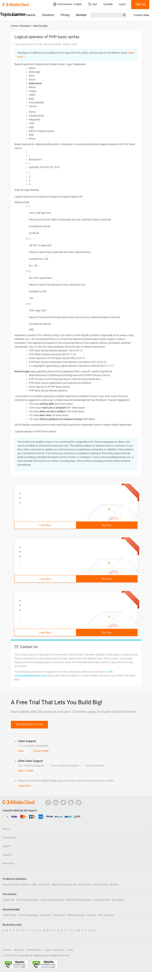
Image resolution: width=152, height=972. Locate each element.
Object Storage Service (64, 884)
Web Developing (76, 915)
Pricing (65, 15)
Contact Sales (141, 15)
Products (29, 15)
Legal (47, 949)
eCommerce (85, 884)
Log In (122, 4)
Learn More (45, 525)
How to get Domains (52, 899)
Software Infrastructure (78, 899)
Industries (45, 915)
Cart (92, 4)
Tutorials (91, 915)
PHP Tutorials (105, 915)
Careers (7, 949)
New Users (117, 899)
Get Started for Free (29, 724)
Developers (59, 915)
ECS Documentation (27, 899)
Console (108, 4)
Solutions (48, 15)
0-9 (93, 930)
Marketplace (84, 15)
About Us (19, 949)
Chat (21, 750)
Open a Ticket (25, 770)
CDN (33, 884)
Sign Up (140, 4)
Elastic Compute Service (16, 884)
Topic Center (10, 915)
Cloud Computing (28, 915)
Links (70, 949)
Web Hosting (101, 884)
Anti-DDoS (44, 884)
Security (114, 884)
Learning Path (102, 899)
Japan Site (9, 899)
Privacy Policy (34, 949)
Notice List (59, 949)
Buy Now (106, 525)
